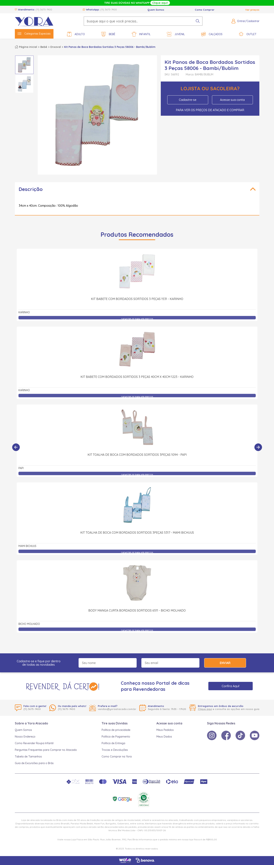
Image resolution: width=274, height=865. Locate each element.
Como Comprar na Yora (117, 756)
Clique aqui (205, 709)
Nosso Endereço (25, 736)
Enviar (225, 663)
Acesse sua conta (232, 100)
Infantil (141, 34)
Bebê (108, 34)
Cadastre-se (187, 100)
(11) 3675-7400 (44, 9)
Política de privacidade (116, 730)
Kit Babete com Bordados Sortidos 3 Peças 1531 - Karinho (137, 299)
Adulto (76, 34)
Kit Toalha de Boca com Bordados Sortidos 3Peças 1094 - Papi (137, 455)
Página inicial (28, 47)
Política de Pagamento (116, 736)
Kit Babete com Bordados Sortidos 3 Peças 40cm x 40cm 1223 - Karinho (137, 377)
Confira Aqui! (230, 686)
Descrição (31, 189)
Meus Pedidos (165, 730)
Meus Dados (164, 736)
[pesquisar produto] (198, 21)
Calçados (211, 34)
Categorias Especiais (34, 33)
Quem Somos (155, 9)
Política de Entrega (113, 743)
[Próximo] (258, 447)
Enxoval (55, 47)
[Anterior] (16, 447)
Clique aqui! (160, 3)
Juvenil (176, 34)
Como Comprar (204, 9)
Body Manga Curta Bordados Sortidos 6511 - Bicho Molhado (137, 610)
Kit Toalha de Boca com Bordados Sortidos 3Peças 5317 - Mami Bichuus (137, 532)
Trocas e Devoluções (115, 750)
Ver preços (252, 9)
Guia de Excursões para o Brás (34, 763)
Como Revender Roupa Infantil (34, 743)
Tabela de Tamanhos (28, 756)
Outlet (247, 34)
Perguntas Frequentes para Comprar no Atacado (46, 750)
